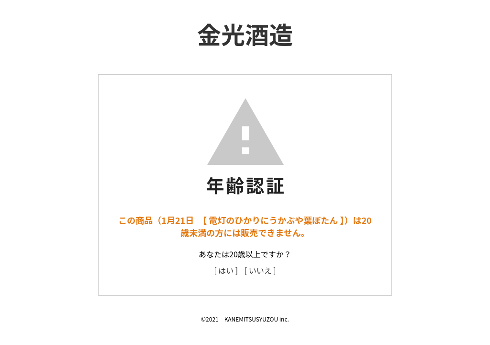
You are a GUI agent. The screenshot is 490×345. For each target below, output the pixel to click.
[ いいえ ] (260, 270)
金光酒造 (245, 33)
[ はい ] (226, 270)
